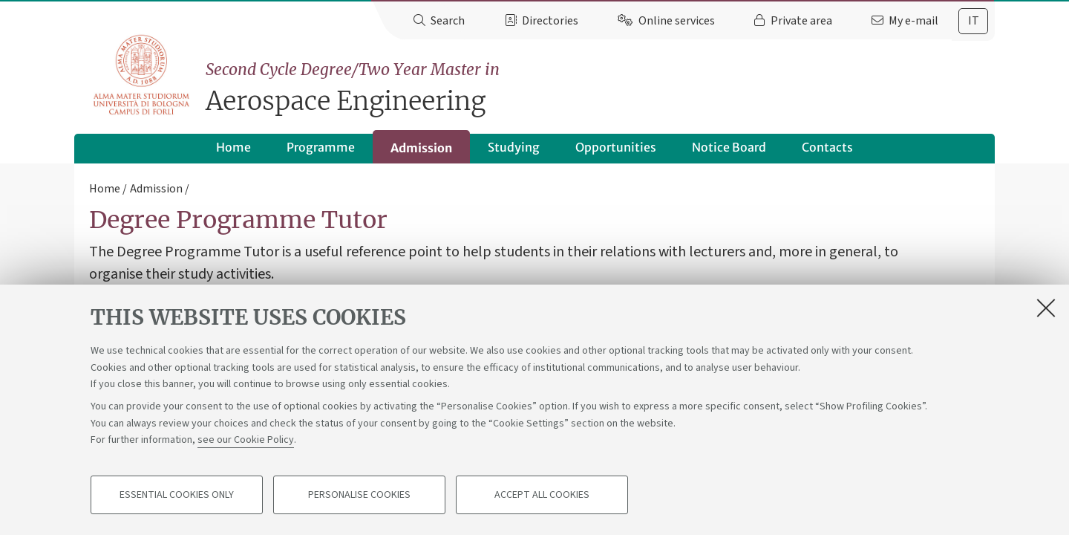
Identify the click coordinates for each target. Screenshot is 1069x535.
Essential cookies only (177, 494)
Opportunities (615, 147)
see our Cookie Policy (245, 439)
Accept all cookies (541, 494)
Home (233, 147)
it (973, 21)
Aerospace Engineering (600, 87)
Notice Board (729, 147)
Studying (514, 147)
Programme (321, 147)
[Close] (1046, 308)
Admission (421, 147)
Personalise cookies (359, 494)
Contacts (827, 147)
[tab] (973, 21)
